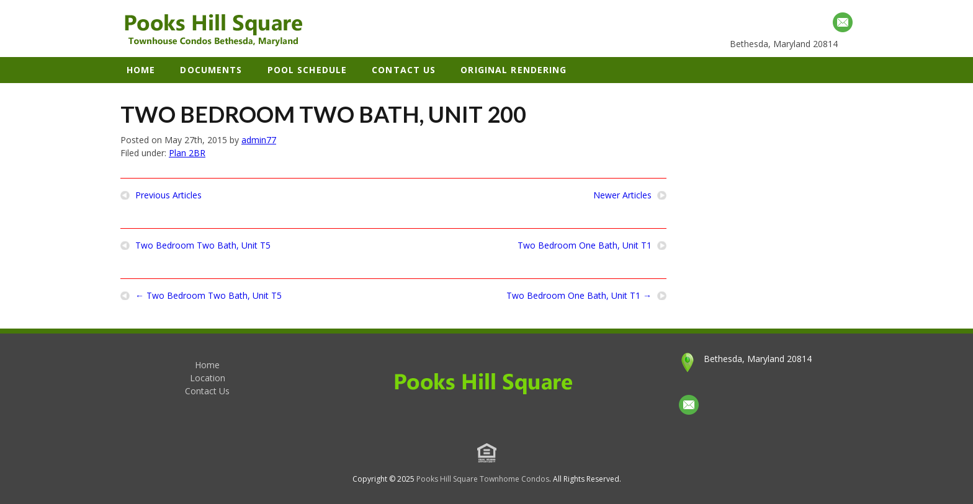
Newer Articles (622, 195)
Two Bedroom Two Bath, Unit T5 (203, 245)
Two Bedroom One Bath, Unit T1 (585, 245)
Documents (211, 70)
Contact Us (404, 70)
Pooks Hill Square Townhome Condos (482, 479)
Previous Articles (168, 195)
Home (141, 70)
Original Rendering (513, 70)
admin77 (258, 140)
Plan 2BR (187, 153)
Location (207, 378)
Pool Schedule (307, 70)
